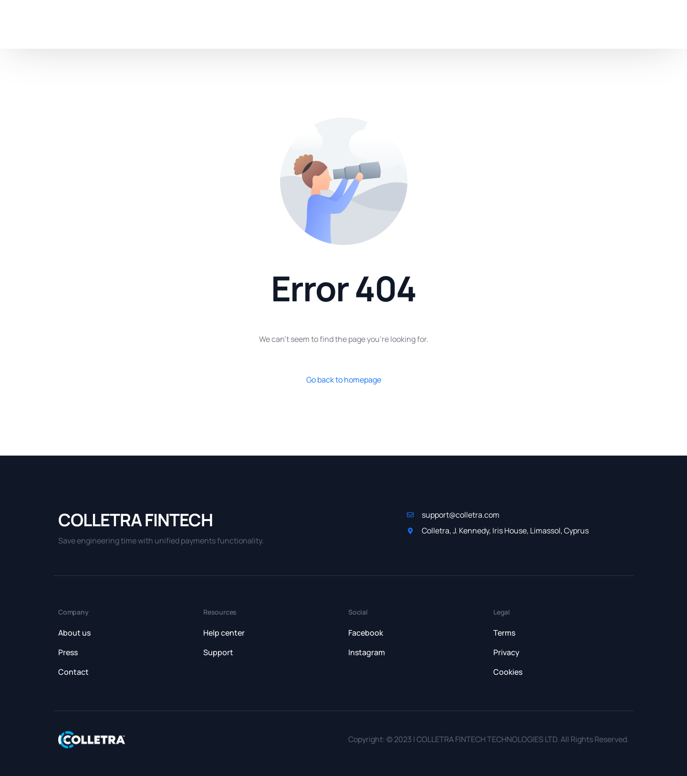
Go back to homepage (343, 379)
